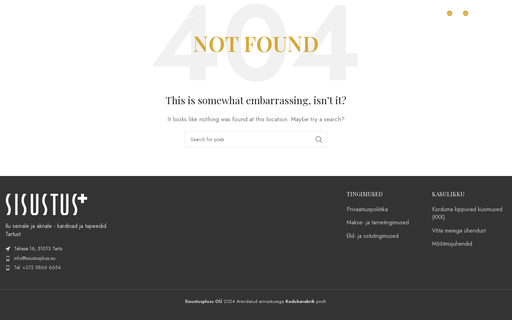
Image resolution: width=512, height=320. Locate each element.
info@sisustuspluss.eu (34, 258)
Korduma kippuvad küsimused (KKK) (467, 213)
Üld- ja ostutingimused (373, 236)
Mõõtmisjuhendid (452, 244)
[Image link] (46, 204)
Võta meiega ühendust (459, 231)
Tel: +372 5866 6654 (37, 267)
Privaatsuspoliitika (367, 209)
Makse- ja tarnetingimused (378, 222)
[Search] (293, 16)
